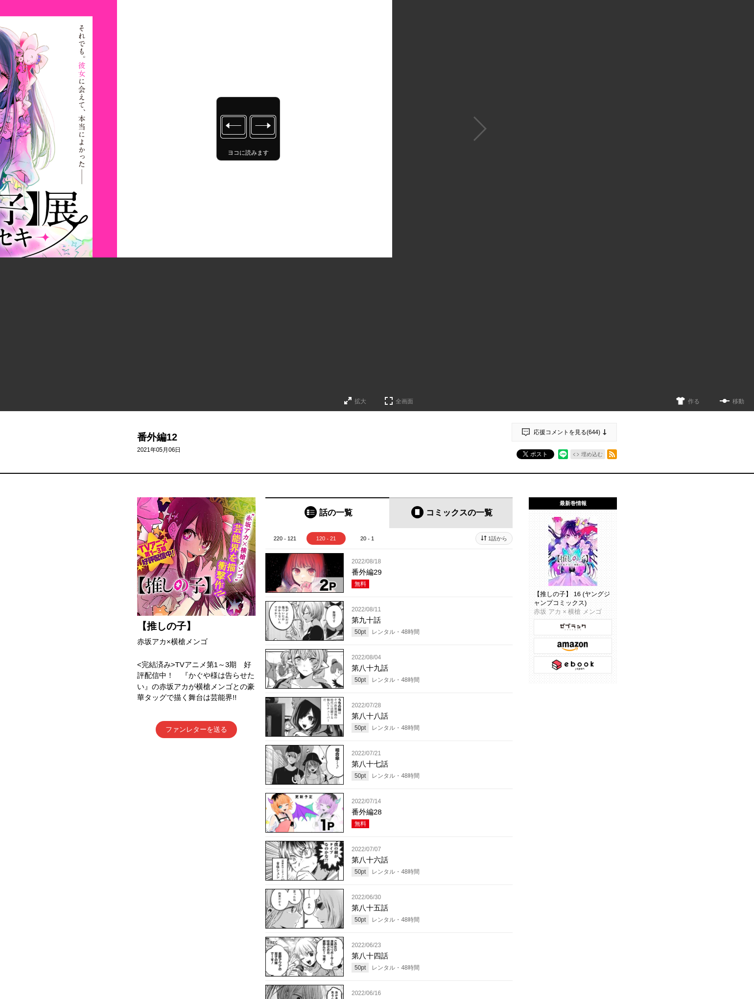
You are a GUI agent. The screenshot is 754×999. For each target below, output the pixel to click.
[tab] (327, 512)
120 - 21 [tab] (326, 538)
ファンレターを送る (196, 729)
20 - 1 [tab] (367, 538)
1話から (497, 538)
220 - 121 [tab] (285, 538)
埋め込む (592, 454)
